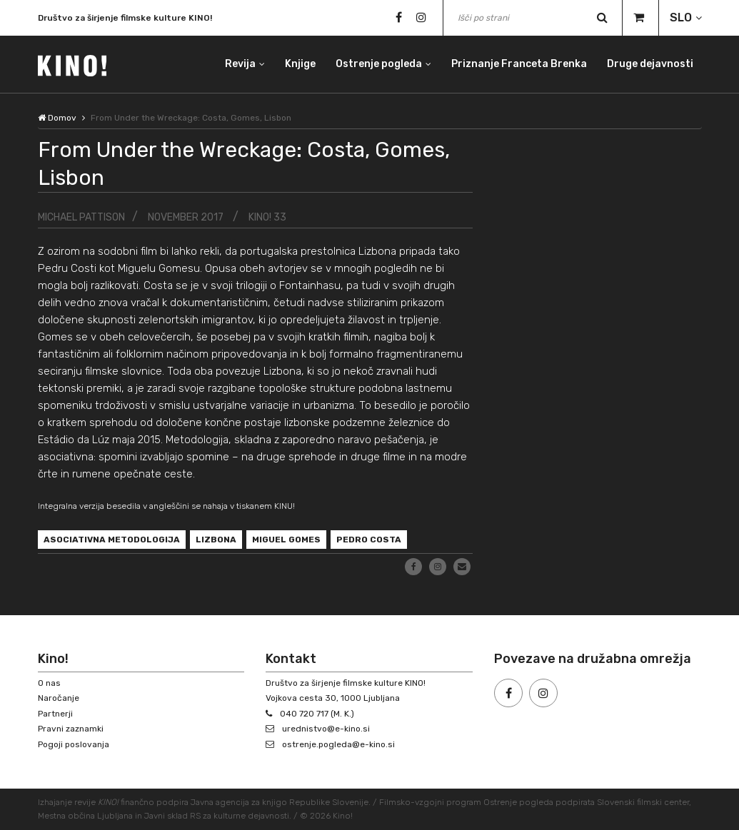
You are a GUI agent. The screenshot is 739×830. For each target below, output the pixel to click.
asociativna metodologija (112, 540)
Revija (240, 64)
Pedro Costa (368, 540)
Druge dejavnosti (650, 64)
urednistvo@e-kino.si (326, 729)
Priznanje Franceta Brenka (519, 64)
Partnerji (55, 714)
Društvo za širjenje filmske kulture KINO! (125, 21)
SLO (681, 17)
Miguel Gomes (286, 540)
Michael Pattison (81, 217)
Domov (57, 118)
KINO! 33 (267, 217)
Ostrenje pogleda (379, 64)
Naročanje (58, 698)
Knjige (300, 64)
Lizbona (216, 540)
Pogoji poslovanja (73, 744)
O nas (49, 683)
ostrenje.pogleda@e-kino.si (338, 744)
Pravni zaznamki (71, 729)
